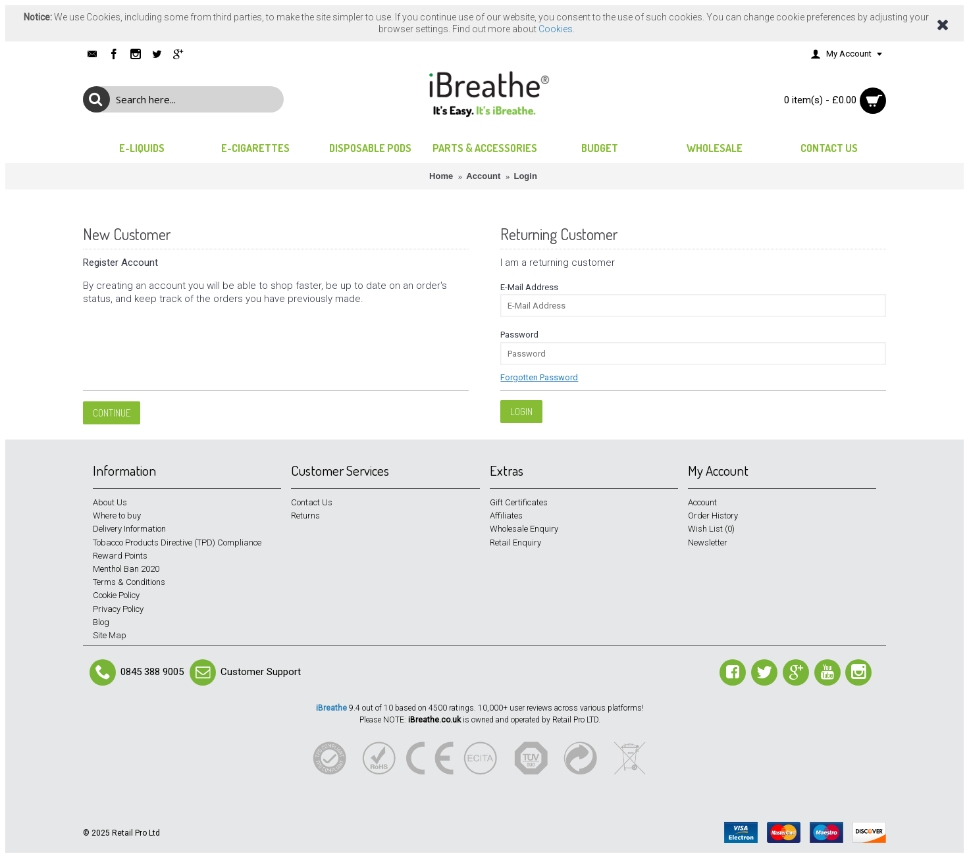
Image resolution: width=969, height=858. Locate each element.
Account (483, 176)
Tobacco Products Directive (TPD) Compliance (177, 542)
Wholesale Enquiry (524, 529)
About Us (110, 502)
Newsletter (707, 542)
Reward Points (120, 556)
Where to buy (117, 515)
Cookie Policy (116, 595)
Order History (713, 515)
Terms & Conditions (129, 582)
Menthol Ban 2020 (126, 569)
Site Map (109, 635)
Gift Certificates (519, 502)
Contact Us (311, 502)
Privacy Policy (118, 609)
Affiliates (506, 515)
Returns (305, 515)
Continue (111, 413)
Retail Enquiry (515, 542)
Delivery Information (129, 529)
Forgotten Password (539, 377)
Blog (101, 622)
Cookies (555, 29)
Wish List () (711, 529)
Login (525, 176)
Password (519, 335)
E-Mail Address (529, 287)
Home (441, 176)
